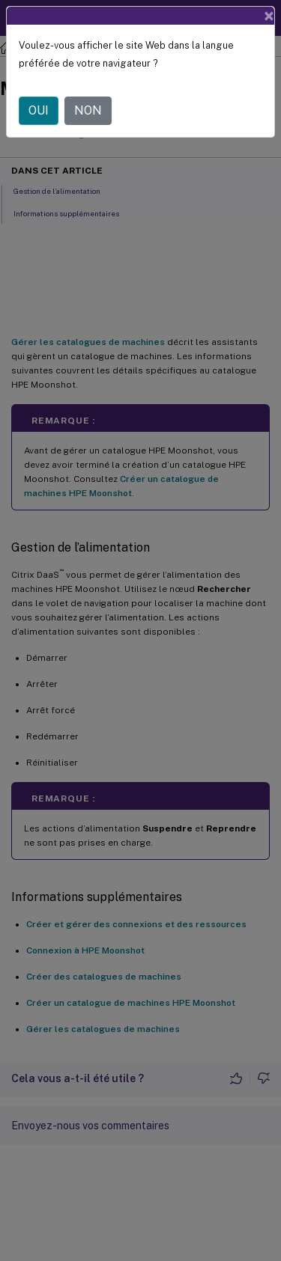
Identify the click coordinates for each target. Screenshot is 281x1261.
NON (88, 110)
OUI (38, 110)
